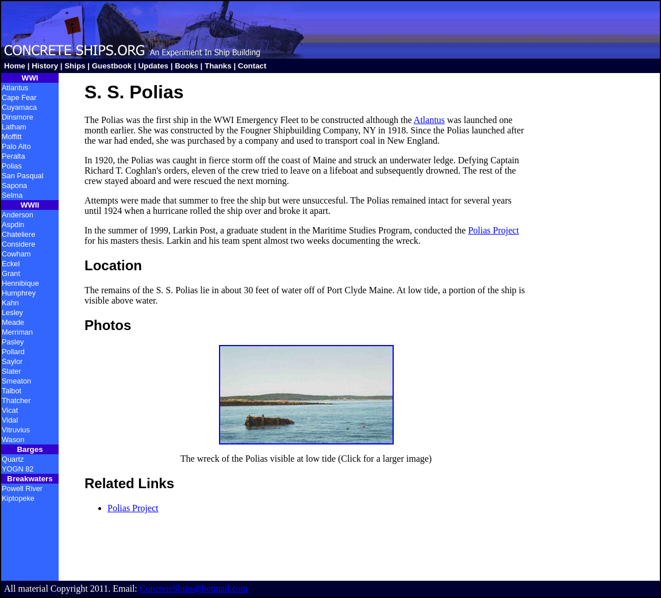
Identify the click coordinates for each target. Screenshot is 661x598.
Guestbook (112, 66)
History (45, 66)
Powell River (22, 488)
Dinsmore (17, 117)
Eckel (11, 263)
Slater (11, 371)
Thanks (218, 66)
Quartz (13, 459)
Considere (18, 244)
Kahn (10, 302)
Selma (12, 195)
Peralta (13, 156)
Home (14, 66)
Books (186, 66)
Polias (12, 166)
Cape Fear (19, 97)
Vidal (10, 420)
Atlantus (15, 87)
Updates (153, 66)
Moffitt (12, 136)
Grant (11, 273)
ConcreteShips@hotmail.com (194, 588)
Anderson (17, 214)
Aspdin (13, 224)
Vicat (10, 410)
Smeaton (16, 381)
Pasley (13, 342)
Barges (30, 449)
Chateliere (18, 234)
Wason (13, 439)
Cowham (16, 254)
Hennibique (20, 283)
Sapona (14, 185)
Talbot (11, 390)
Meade (13, 322)
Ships (74, 66)
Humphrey (19, 293)
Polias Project (493, 230)
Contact (252, 66)
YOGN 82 (17, 469)
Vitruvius (16, 429)
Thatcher (16, 400)
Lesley (12, 312)
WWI (30, 78)
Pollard (13, 351)
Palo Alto (16, 146)
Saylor (12, 361)
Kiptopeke (18, 498)
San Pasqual (23, 175)
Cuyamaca (19, 107)
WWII (30, 205)
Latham (14, 126)
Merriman (17, 332)
